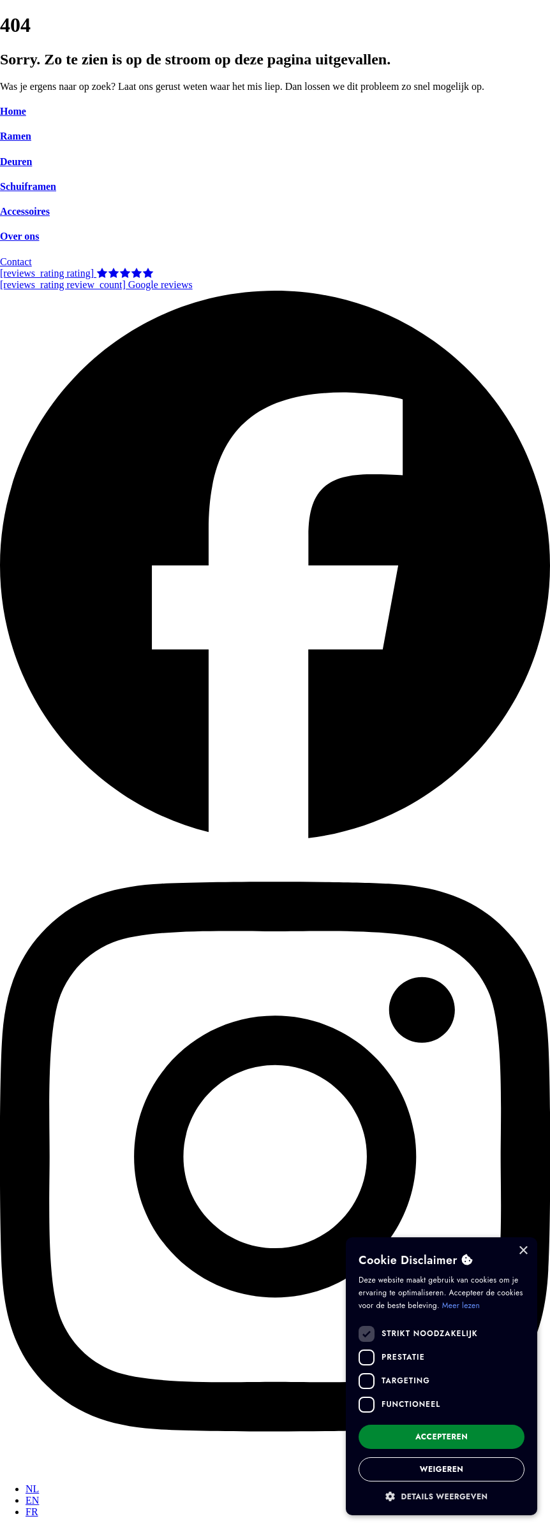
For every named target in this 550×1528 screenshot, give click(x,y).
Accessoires (25, 211)
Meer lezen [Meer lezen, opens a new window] (461, 1305)
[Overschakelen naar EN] (32, 1500)
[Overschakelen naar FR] (32, 1511)
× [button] (523, 1251)
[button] (441, 1496)
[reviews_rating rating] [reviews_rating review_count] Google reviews (96, 279)
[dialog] (441, 1376)
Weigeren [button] (442, 1469)
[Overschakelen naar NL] (32, 1488)
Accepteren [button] (441, 1437)
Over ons (19, 236)
